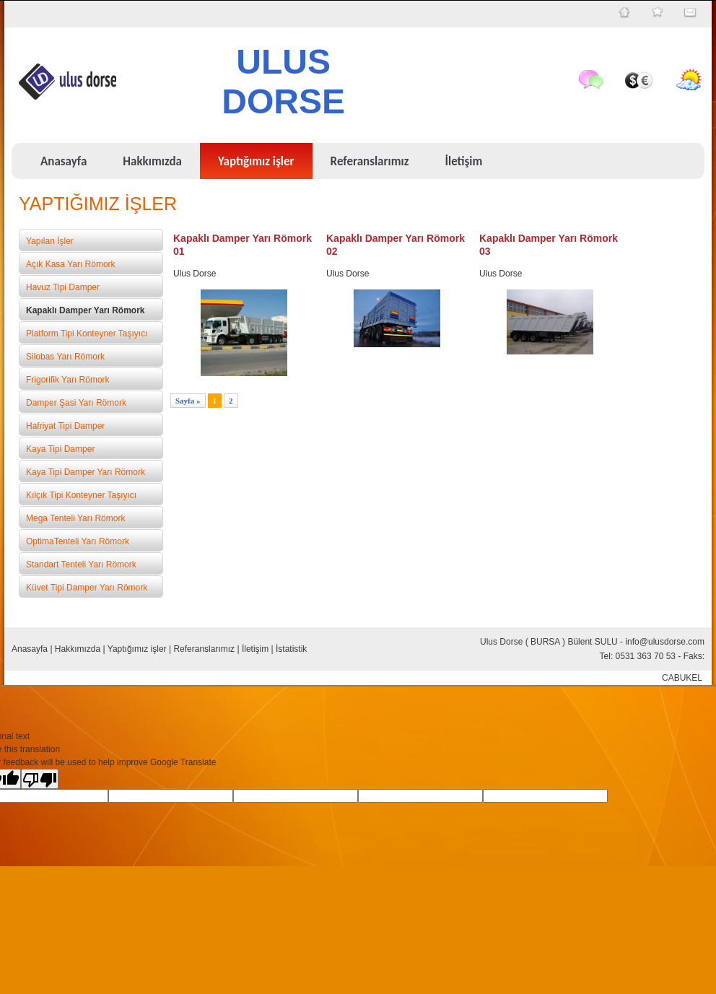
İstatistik (291, 649)
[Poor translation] (39, 779)
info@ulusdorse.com (664, 642)
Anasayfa (30, 649)
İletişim (255, 649)
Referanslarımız (204, 649)
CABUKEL (682, 678)
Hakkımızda (77, 649)
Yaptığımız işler (137, 649)
